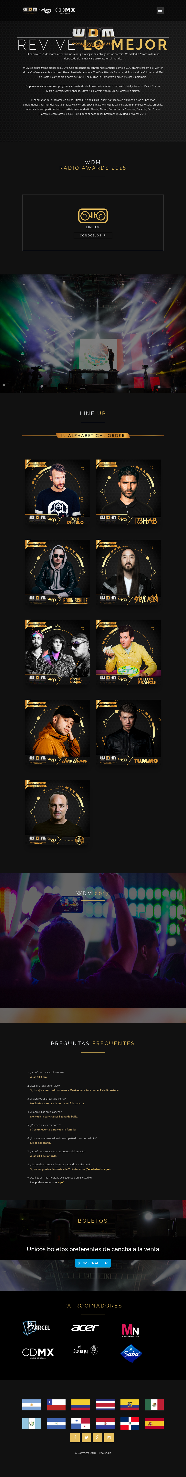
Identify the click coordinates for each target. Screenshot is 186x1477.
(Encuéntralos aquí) (98, 1169)
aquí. (61, 1182)
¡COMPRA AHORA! (93, 1263)
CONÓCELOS (91, 235)
